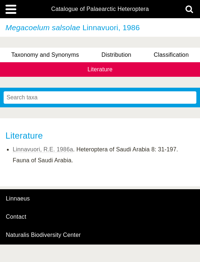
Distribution (116, 55)
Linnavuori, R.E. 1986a (43, 149)
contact (16, 217)
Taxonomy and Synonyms (45, 55)
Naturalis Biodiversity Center (43, 235)
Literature (100, 69)
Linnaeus (18, 199)
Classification (171, 55)
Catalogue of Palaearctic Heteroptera (100, 9)
